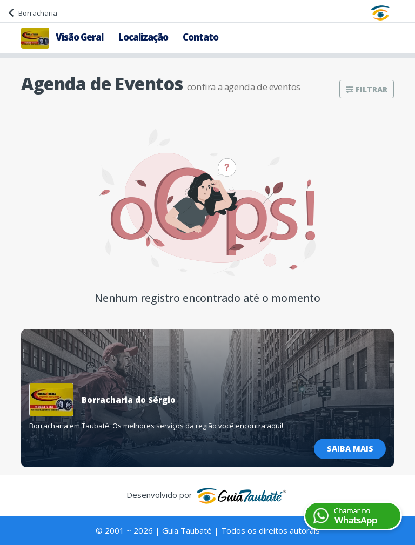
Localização (143, 37)
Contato (200, 37)
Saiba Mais (350, 448)
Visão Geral (79, 37)
